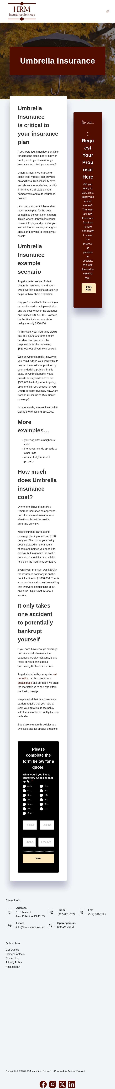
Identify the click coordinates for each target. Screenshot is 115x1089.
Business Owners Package (48, 804)
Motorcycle (31, 800)
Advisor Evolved (76, 1068)
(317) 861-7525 (97, 911)
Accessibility (13, 964)
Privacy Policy (14, 959)
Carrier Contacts (15, 951)
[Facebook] (43, 1081)
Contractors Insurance (48, 809)
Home (47, 786)
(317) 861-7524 (66, 911)
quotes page (25, 682)
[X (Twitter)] (62, 1081)
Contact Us (12, 955)
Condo (30, 791)
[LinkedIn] (71, 1081)
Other (30, 813)
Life (46, 795)
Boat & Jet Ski (48, 800)
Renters (48, 791)
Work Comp (31, 809)
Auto (29, 786)
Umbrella (31, 804)
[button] (88, 288)
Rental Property (31, 795)
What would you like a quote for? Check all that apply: (38, 778)
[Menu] (107, 11)
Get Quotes (12, 947)
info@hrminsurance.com (30, 924)
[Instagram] (52, 1081)
